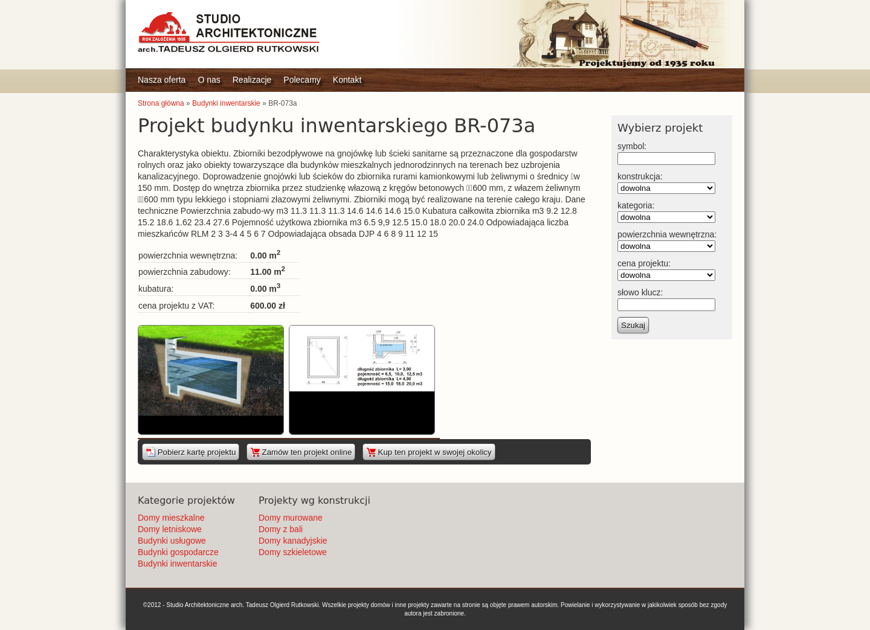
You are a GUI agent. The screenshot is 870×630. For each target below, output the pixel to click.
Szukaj (633, 325)
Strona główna (161, 103)
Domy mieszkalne (171, 517)
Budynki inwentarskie (226, 103)
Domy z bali (281, 529)
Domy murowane (291, 517)
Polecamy (301, 80)
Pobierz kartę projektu (191, 452)
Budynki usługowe (172, 540)
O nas (209, 80)
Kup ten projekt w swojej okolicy (429, 452)
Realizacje (252, 80)
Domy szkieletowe (293, 552)
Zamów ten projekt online (301, 452)
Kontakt (347, 80)
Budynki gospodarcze (178, 552)
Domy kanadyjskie (293, 540)
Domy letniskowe (170, 529)
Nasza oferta (161, 80)
